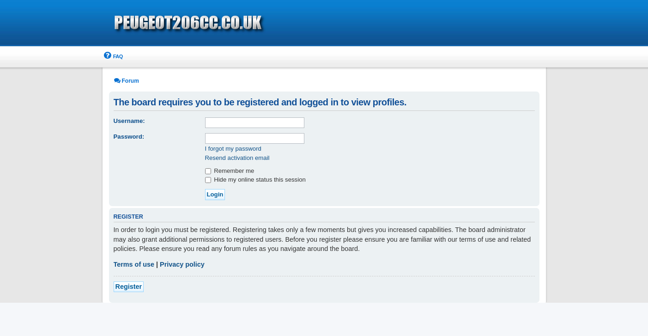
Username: (129, 120)
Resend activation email (237, 157)
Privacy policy (182, 264)
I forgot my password (233, 148)
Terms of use (134, 264)
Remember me (229, 170)
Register (128, 286)
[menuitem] (113, 57)
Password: (129, 136)
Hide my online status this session (255, 179)
